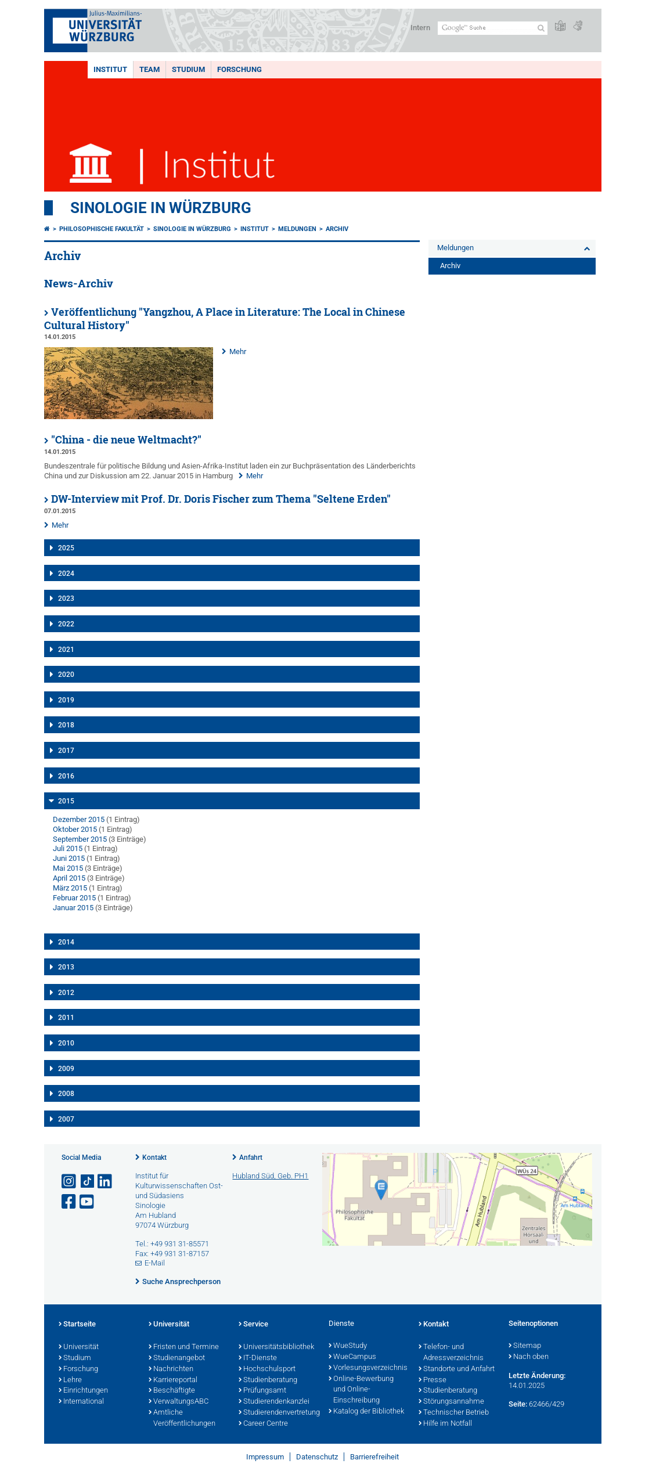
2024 (66, 573)
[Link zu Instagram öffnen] (70, 1181)
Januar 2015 (73, 907)
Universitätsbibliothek (276, 1347)
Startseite (77, 1324)
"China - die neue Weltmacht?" (126, 439)
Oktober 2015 (75, 829)
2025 (66, 548)
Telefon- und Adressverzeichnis (451, 1353)
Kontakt (154, 1157)
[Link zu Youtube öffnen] (88, 1202)
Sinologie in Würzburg (160, 208)
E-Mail (155, 1263)
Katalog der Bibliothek (366, 1412)
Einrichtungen (83, 1391)
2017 (66, 751)
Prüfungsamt (262, 1391)
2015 (66, 801)
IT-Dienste (258, 1358)
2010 (66, 1043)
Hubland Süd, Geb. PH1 (270, 1175)
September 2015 (80, 839)
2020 (66, 674)
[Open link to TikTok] (88, 1181)
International (81, 1402)
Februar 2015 (74, 897)
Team (149, 69)
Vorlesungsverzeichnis (368, 1368)
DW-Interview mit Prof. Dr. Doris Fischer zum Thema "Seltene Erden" (221, 499)
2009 (66, 1069)
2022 (66, 624)
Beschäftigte (172, 1391)
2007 (66, 1119)
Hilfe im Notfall (445, 1424)
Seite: (518, 1404)
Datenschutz (317, 1456)
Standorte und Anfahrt (457, 1369)
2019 (66, 700)
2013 (66, 967)
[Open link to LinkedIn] (106, 1181)
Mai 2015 (68, 868)
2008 (66, 1094)
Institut (110, 69)
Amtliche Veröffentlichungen (182, 1418)
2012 (66, 993)
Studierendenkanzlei (274, 1402)
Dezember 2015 (79, 819)
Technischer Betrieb (454, 1413)
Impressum (265, 1456)
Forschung (239, 69)
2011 (66, 1018)
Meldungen (297, 229)
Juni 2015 (69, 858)
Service (253, 1324)
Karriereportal (173, 1380)
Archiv (337, 229)
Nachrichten (171, 1369)
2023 (66, 598)
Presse (432, 1380)
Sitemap (525, 1346)
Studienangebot (177, 1358)
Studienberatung (268, 1380)
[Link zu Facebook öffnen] (70, 1202)
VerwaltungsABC (178, 1402)
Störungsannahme (451, 1402)
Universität (79, 1347)
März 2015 (70, 888)
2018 (66, 725)
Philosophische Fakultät (101, 229)
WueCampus (352, 1357)
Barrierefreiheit (374, 1456)
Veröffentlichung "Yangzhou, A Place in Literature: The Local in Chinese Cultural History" (224, 318)
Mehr (237, 351)
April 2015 (69, 878)
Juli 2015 (67, 848)
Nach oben (529, 1357)
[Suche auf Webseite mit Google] (492, 28)
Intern (420, 27)
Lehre (70, 1380)
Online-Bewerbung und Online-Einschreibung (361, 1390)
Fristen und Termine (184, 1347)
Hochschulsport (267, 1369)
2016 (66, 776)
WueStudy (348, 1346)
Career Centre (263, 1424)
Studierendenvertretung (278, 1413)
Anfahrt (250, 1157)
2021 (66, 650)
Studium (188, 69)
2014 (66, 942)
